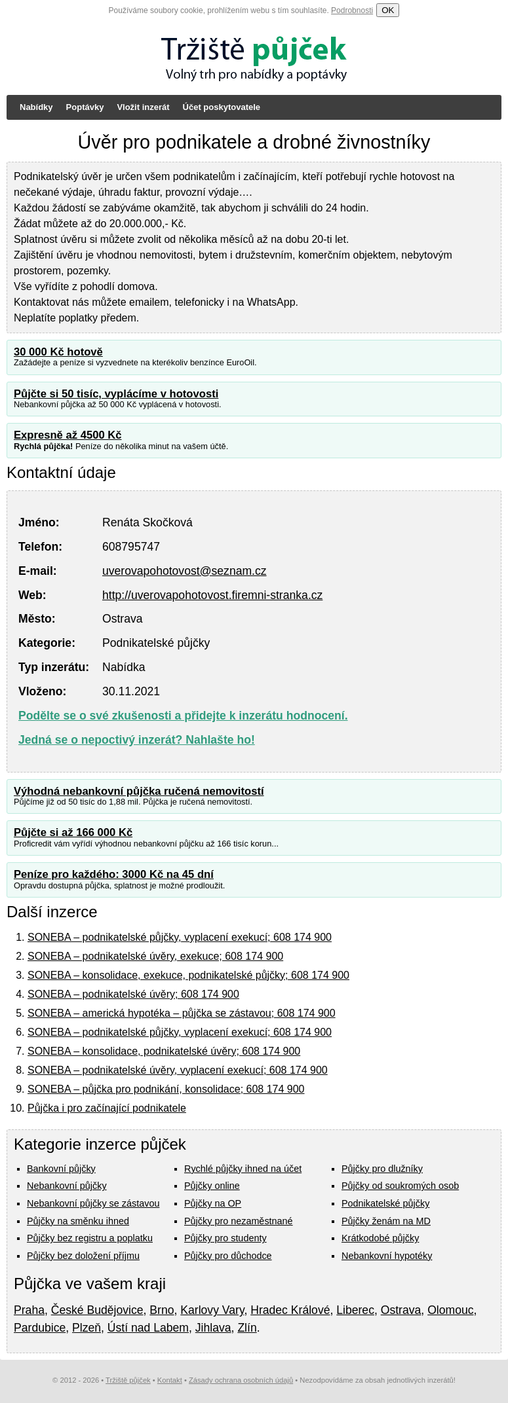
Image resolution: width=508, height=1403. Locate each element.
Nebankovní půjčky (67, 1185)
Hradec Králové (290, 1310)
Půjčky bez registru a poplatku (90, 1238)
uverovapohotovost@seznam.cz (184, 570)
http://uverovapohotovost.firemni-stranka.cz (212, 595)
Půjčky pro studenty (225, 1238)
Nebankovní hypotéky (387, 1255)
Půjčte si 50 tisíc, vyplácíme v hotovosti (116, 394)
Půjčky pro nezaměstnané (238, 1221)
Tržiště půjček (128, 1380)
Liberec (355, 1310)
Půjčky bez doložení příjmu (83, 1255)
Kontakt (169, 1380)
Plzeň (86, 1327)
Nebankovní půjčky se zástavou (93, 1203)
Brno (161, 1310)
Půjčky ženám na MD (386, 1221)
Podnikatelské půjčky (385, 1203)
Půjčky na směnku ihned (78, 1221)
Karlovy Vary (212, 1310)
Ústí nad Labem (148, 1327)
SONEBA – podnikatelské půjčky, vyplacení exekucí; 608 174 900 (180, 937)
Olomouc (450, 1310)
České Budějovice (97, 1310)
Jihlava (213, 1327)
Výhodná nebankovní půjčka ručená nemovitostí (139, 791)
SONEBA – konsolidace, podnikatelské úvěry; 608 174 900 (164, 1051)
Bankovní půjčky (61, 1168)
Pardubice (40, 1327)
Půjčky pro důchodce (228, 1255)
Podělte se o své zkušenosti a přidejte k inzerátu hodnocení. (183, 715)
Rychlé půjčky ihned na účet (243, 1168)
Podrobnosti (352, 10)
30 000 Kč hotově (58, 352)
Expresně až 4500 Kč (68, 435)
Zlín (246, 1327)
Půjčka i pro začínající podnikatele (107, 1108)
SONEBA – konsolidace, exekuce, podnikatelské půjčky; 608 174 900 (188, 975)
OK (387, 10)
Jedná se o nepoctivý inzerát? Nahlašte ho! (136, 739)
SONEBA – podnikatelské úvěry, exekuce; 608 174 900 (155, 956)
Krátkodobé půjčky (380, 1238)
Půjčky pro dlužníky (382, 1168)
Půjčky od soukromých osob (400, 1185)
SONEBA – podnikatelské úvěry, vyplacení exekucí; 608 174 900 (178, 1070)
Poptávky (85, 107)
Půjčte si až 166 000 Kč (73, 832)
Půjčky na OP (212, 1203)
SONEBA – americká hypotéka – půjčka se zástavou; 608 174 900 (182, 1013)
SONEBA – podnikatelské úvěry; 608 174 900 (133, 994)
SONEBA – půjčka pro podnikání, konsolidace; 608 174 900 (166, 1089)
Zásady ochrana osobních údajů (241, 1380)
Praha (29, 1310)
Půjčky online (212, 1185)
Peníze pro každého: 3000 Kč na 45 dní (114, 874)
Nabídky (36, 107)
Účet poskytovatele (222, 107)
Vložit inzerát (143, 107)
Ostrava (401, 1310)
